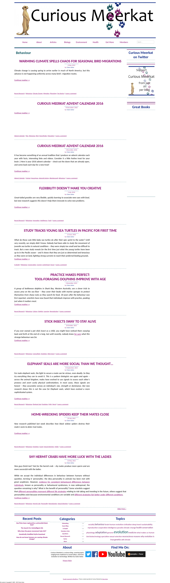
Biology (67, 42)
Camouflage (36, 354)
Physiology (90, 532)
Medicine (132, 532)
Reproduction (54, 311)
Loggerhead (46, 265)
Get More (110, 42)
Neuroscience (127, 536)
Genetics (117, 539)
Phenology (53, 93)
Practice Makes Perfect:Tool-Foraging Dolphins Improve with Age (70, 277)
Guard (41, 447)
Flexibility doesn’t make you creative (70, 188)
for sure (77, 334)
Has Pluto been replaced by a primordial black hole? (32, 524)
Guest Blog (65, 526)
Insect (139, 524)
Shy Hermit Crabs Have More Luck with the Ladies (70, 456)
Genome (110, 532)
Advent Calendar (19, 136)
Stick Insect (51, 354)
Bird (37, 136)
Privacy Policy (67, 561)
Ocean (52, 265)
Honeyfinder (43, 136)
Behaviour (29, 93)
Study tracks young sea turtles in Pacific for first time (70, 230)
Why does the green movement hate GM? (32, 531)
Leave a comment (71, 93)
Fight (50, 404)
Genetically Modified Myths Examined (32, 534)
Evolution (44, 354)
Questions (65, 534)
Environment (81, 42)
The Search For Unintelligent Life (32, 528)
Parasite (120, 528)
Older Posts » (121, 509)
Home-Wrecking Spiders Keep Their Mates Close (70, 414)
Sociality (91, 524)
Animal (28, 178)
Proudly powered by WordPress (70, 579)
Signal (54, 404)
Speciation (105, 536)
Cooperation (102, 528)
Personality (44, 503)
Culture (35, 311)
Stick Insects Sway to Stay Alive (70, 321)
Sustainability (147, 524)
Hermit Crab (36, 503)
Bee (27, 136)
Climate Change (38, 93)
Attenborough (53, 178)
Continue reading (22, 80)
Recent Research (19, 93)
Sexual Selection (49, 447)
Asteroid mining (44, 178)
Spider (57, 447)
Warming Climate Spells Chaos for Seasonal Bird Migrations (70, 61)
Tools (49, 220)
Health (95, 42)
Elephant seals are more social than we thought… (70, 364)
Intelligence (43, 220)
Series (65, 539)
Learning (46, 311)
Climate (127, 540)
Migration (46, 93)
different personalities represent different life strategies (42, 491)
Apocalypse (34, 178)
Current (39, 265)
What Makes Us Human (145, 532)
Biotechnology (95, 536)
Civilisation (128, 524)
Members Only (65, 531)
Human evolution (116, 524)
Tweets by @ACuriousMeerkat (141, 62)
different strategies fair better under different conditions (99, 494)
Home (24, 42)
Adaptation (101, 532)
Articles (53, 42)
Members (124, 42)
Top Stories (60, 93)
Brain (107, 524)
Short (65, 541)
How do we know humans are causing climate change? (32, 538)
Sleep (134, 524)
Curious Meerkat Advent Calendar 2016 (70, 103)
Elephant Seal (37, 404)
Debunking (65, 523)
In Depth (17, 265)
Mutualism (51, 136)
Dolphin (40, 311)
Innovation (36, 220)
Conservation (32, 265)
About (39, 42)
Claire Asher (70, 67)
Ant (122, 539)
